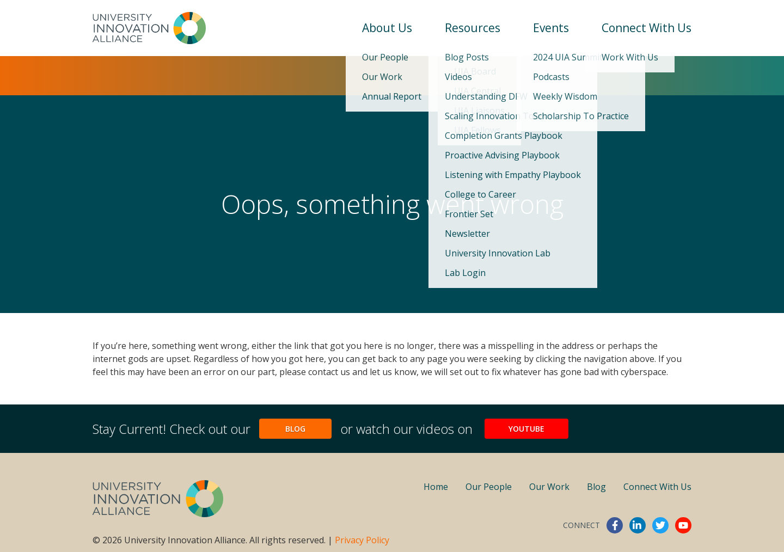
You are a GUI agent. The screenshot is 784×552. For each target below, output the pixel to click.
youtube (683, 525)
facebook (615, 525)
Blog (295, 429)
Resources (472, 27)
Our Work (549, 487)
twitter (660, 525)
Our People (488, 487)
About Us (387, 27)
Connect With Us (646, 27)
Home (436, 487)
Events (551, 27)
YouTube (526, 429)
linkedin (637, 525)
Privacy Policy (362, 540)
